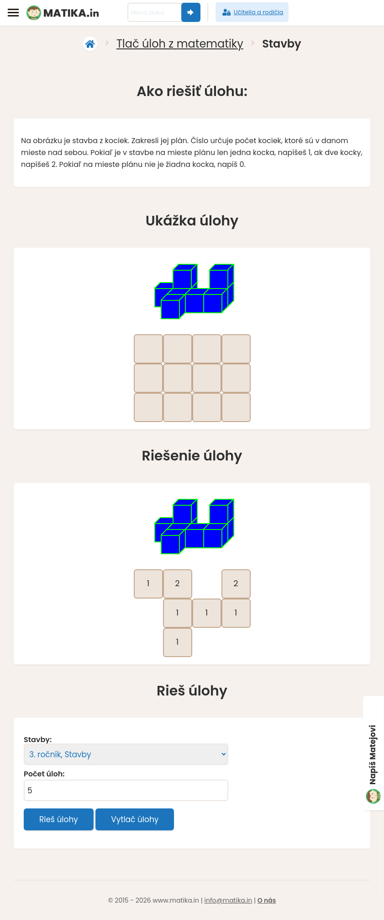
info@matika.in (228, 900)
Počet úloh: (44, 774)
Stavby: (38, 739)
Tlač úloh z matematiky (179, 43)
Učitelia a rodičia (252, 12)
